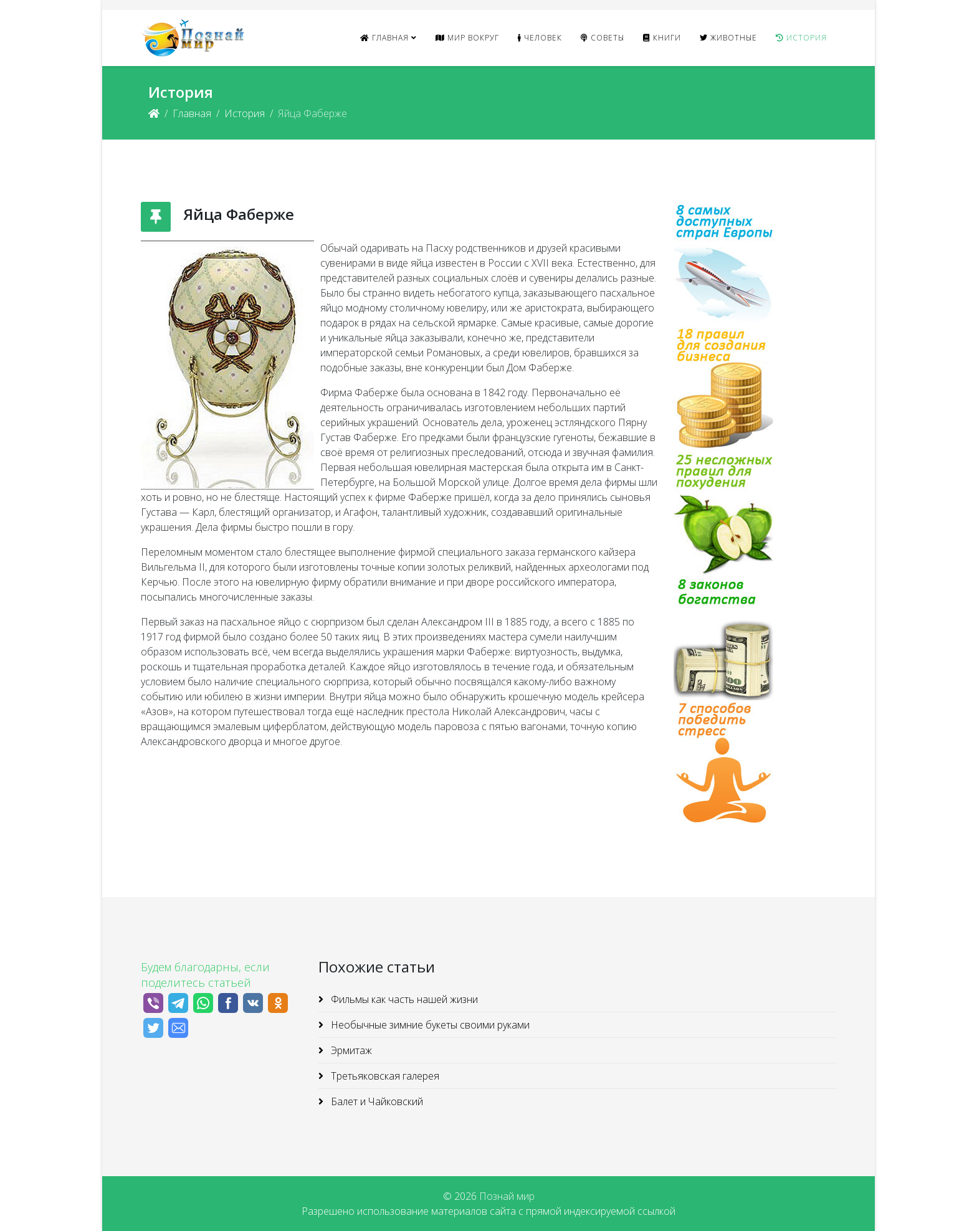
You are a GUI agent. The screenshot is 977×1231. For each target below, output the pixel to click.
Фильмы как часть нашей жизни (403, 999)
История (801, 37)
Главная (384, 37)
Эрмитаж (350, 1050)
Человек (540, 37)
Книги (662, 37)
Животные (728, 37)
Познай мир (507, 1196)
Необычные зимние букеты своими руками (429, 1025)
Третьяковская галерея (383, 1076)
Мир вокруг (467, 37)
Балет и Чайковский (375, 1101)
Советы (602, 37)
